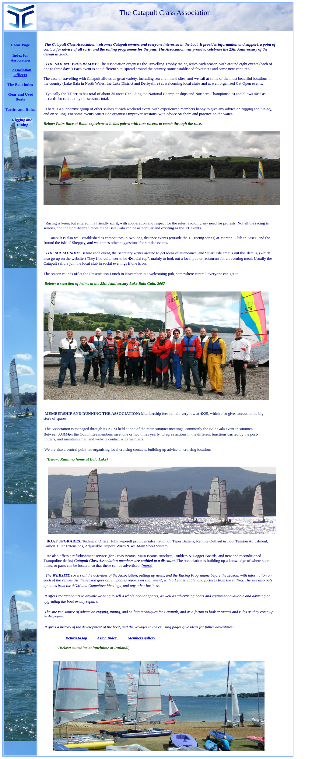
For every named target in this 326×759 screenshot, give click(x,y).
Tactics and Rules (20, 109)
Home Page (20, 45)
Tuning (22, 124)
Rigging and (22, 120)
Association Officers (21, 72)
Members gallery (141, 638)
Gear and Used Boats (20, 96)
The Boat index (20, 84)
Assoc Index (107, 638)
